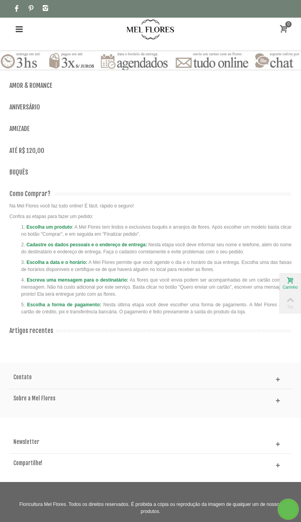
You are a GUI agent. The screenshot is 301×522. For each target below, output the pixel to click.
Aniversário (24, 107)
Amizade (19, 129)
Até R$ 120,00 (26, 151)
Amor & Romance (31, 85)
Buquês (18, 172)
